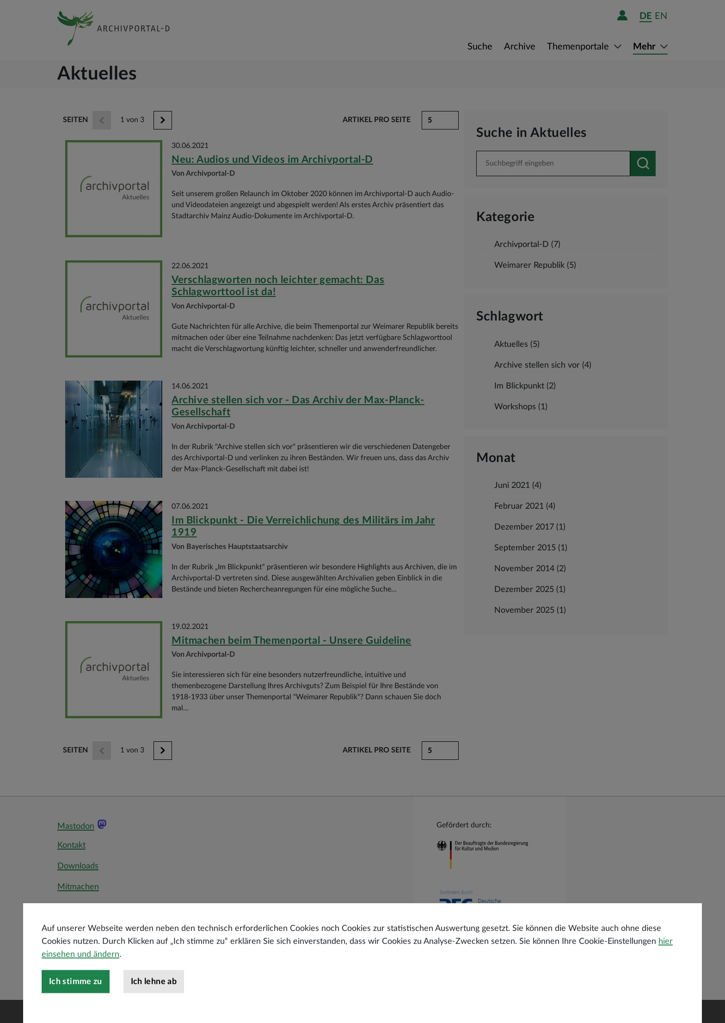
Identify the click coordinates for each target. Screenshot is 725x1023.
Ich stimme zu (75, 1007)
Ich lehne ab (154, 1007)
